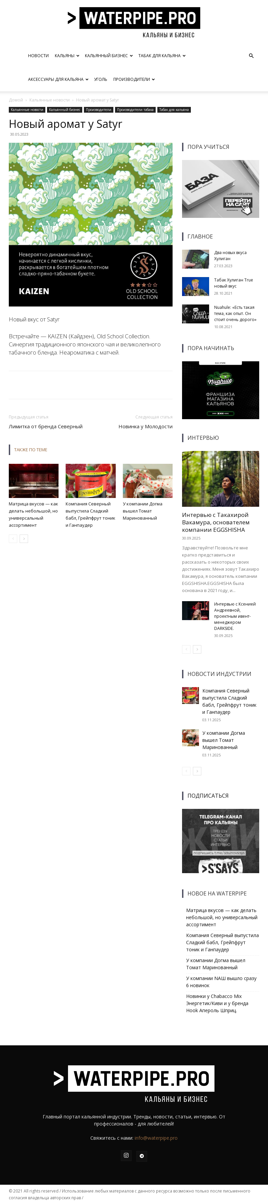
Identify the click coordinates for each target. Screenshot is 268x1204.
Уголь (100, 79)
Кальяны (67, 56)
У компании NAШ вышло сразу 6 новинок (221, 982)
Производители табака (135, 109)
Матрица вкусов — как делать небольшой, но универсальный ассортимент (222, 917)
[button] (251, 56)
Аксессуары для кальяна (58, 79)
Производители (134, 79)
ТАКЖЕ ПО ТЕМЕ (30, 450)
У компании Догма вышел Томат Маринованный (142, 511)
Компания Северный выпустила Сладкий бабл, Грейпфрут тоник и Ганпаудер (222, 942)
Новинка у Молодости (145, 426)
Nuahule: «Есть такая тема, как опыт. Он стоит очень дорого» (235, 313)
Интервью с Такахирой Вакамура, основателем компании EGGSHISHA (216, 522)
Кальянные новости (49, 100)
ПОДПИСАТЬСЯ (208, 795)
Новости (38, 56)
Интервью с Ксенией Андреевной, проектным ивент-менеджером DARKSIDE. (235, 616)
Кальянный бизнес (109, 56)
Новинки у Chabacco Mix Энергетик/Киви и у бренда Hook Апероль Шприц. (217, 1003)
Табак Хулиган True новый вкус (233, 283)
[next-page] (24, 539)
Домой (16, 100)
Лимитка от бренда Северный (46, 426)
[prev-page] (13, 539)
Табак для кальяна (162, 56)
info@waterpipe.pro (156, 1138)
